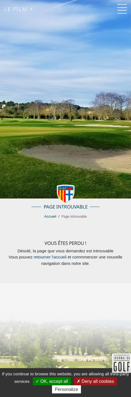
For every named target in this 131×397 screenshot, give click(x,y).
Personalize (66, 389)
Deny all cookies (95, 381)
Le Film (18, 9)
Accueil (50, 216)
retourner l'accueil (50, 257)
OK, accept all (52, 381)
